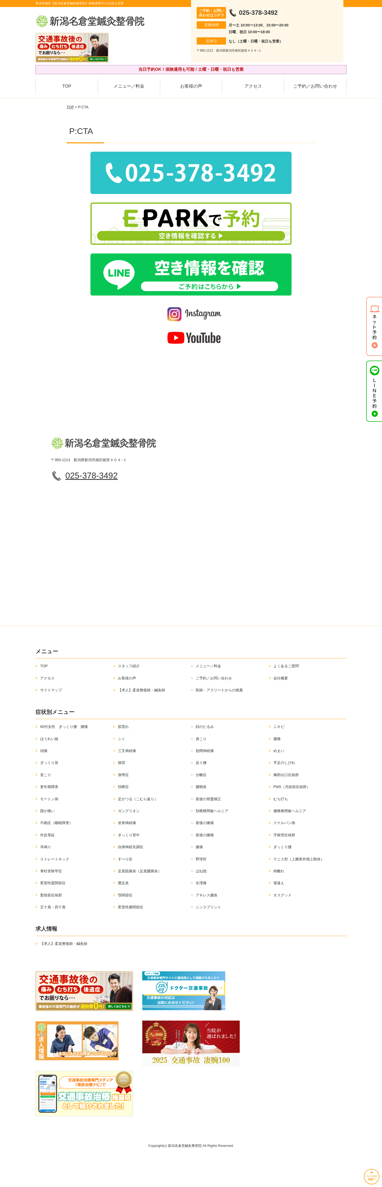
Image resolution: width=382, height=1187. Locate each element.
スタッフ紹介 (129, 696)
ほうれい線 (49, 769)
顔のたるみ (205, 757)
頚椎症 (123, 817)
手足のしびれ (284, 793)
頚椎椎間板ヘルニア (212, 841)
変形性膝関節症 (130, 937)
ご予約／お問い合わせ (315, 86)
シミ (121, 769)
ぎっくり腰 (282, 877)
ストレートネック (54, 889)
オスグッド (282, 925)
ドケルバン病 (284, 853)
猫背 (121, 793)
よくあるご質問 (286, 696)
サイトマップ (51, 720)
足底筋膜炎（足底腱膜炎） (139, 901)
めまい (278, 781)
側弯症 (123, 805)
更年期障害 (49, 817)
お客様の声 (191, 86)
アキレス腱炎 (206, 925)
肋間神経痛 (205, 781)
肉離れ (278, 901)
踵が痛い (47, 841)
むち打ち (280, 829)
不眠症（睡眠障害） (56, 853)
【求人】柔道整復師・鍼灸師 (141, 720)
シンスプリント (208, 937)
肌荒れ (123, 757)
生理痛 (201, 913)
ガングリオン (129, 841)
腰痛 (277, 769)
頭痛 (43, 781)
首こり (45, 805)
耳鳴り (45, 877)
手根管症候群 (284, 865)
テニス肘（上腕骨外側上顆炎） (298, 889)
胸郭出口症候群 (286, 805)
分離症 (201, 805)
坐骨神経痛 (127, 853)
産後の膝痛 (205, 853)
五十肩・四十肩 (53, 937)
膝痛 (199, 877)
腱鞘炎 (201, 817)
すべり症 (125, 889)
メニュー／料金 (129, 86)
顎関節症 (125, 925)
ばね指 (201, 901)
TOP (66, 86)
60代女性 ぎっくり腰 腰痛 (64, 757)
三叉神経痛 (127, 781)
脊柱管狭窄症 (51, 901)
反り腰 (201, 793)
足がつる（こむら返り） (138, 829)
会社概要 (280, 708)
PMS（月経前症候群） (291, 817)
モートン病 (49, 829)
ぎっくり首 (49, 793)
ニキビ (278, 757)
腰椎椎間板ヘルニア (289, 841)
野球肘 (201, 889)
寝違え (278, 913)
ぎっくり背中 (129, 865)
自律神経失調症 (130, 877)
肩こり (201, 769)
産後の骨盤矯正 (208, 829)
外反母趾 (47, 865)
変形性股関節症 (53, 913)
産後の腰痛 (205, 865)
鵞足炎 (123, 913)
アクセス (253, 86)
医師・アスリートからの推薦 (219, 720)
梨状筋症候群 (51, 925)
